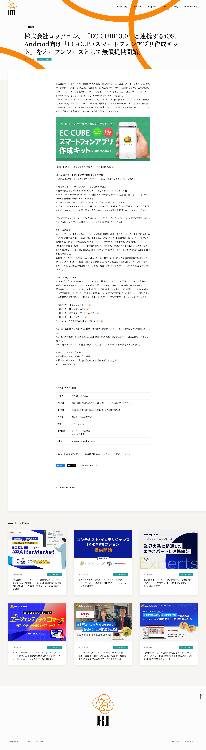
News (165, 6)
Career (196, 6)
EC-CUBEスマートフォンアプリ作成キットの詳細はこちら (83, 166)
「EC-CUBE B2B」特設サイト (70, 316)
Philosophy (122, 6)
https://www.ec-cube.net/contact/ (96, 360)
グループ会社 (44, 59)
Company (151, 6)
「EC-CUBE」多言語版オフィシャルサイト (76, 312)
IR (185, 6)
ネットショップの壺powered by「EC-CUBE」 (78, 320)
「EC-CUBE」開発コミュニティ (71, 309)
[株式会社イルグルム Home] (11, 12)
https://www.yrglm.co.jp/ (83, 441)
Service (137, 6)
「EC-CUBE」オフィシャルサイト (72, 305)
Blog (176, 6)
